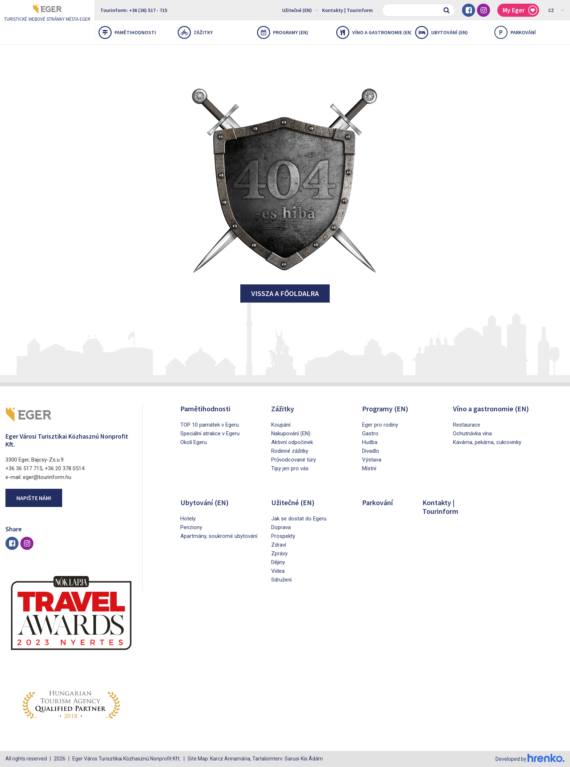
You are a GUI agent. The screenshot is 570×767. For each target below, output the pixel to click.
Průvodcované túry (293, 459)
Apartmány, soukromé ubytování (218, 536)
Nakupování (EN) (290, 433)
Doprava (281, 527)
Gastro (370, 433)
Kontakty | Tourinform (347, 10)
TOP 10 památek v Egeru (209, 425)
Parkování (377, 502)
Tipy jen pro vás (290, 468)
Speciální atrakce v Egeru (210, 433)
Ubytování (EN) (441, 32)
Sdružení (281, 579)
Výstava (371, 459)
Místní (369, 468)
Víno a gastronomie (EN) (374, 32)
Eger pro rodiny (380, 425)
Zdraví (278, 545)
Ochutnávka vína (472, 433)
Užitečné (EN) (300, 9)
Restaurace (466, 425)
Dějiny (278, 562)
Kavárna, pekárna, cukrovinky (487, 442)
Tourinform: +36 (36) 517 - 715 (133, 10)
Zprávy (279, 553)
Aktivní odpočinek (292, 442)
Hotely (188, 518)
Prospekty (283, 536)
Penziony (191, 527)
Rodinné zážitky (289, 451)
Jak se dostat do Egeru (298, 518)
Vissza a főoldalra (285, 293)
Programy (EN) (282, 32)
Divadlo (370, 451)
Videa (278, 571)
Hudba (369, 442)
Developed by (530, 759)
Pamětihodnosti (127, 32)
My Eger (520, 10)
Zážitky (195, 32)
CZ (556, 9)
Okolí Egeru (193, 442)
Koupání (280, 425)
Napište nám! (33, 498)
